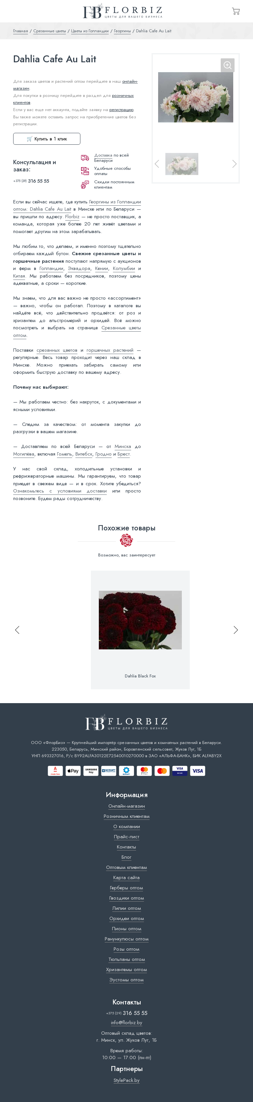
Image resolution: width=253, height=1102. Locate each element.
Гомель (64, 454)
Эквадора (79, 268)
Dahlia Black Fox (140, 676)
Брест (124, 454)
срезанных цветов (57, 350)
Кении (101, 268)
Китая (19, 276)
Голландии (51, 268)
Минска (123, 446)
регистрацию (121, 109)
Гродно (104, 454)
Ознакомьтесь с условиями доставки (60, 490)
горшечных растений (110, 350)
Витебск (83, 454)
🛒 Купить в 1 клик (47, 138)
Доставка (103, 155)
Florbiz (72, 216)
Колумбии (124, 268)
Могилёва (23, 454)
